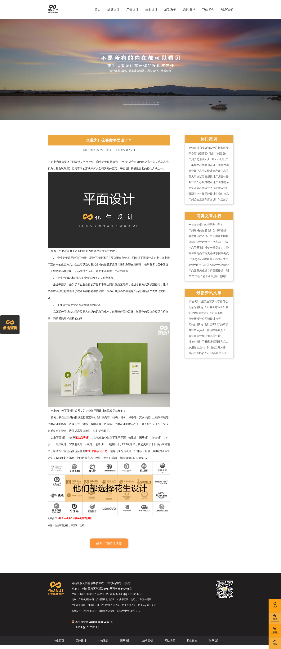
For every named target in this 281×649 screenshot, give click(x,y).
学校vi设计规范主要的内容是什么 (208, 301)
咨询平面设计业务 (109, 547)
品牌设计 (113, 9)
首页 (98, 9)
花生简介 (208, 9)
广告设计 (132, 9)
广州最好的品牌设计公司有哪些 (207, 230)
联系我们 (227, 9)
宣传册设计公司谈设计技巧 (205, 318)
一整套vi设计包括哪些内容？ (206, 224)
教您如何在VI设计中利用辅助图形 (209, 236)
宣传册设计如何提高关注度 (205, 335)
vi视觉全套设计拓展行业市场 (206, 312)
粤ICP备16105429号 (87, 631)
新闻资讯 (189, 9)
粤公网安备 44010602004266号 (92, 625)
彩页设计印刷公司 (127, 614)
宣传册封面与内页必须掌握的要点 (209, 253)
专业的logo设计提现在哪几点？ (207, 330)
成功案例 (170, 9)
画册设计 (151, 9)
